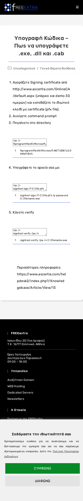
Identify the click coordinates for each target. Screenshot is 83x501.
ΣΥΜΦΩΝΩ (42, 468)
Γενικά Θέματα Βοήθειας (57, 68)
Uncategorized (24, 68)
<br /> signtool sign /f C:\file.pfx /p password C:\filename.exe (30, 187)
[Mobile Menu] (77, 7)
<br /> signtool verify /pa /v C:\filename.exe (30, 232)
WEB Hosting (16, 386)
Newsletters (15, 399)
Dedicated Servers (20, 392)
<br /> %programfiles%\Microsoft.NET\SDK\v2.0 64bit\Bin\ (30, 142)
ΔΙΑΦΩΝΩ (42, 481)
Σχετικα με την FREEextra (25, 419)
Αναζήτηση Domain (20, 380)
